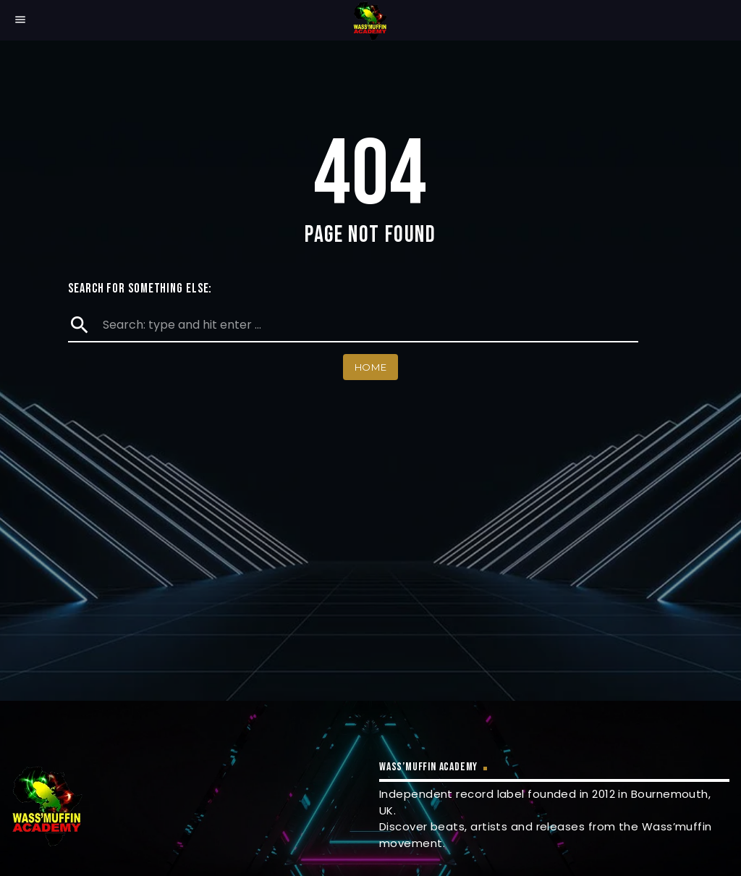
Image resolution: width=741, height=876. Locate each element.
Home (371, 367)
